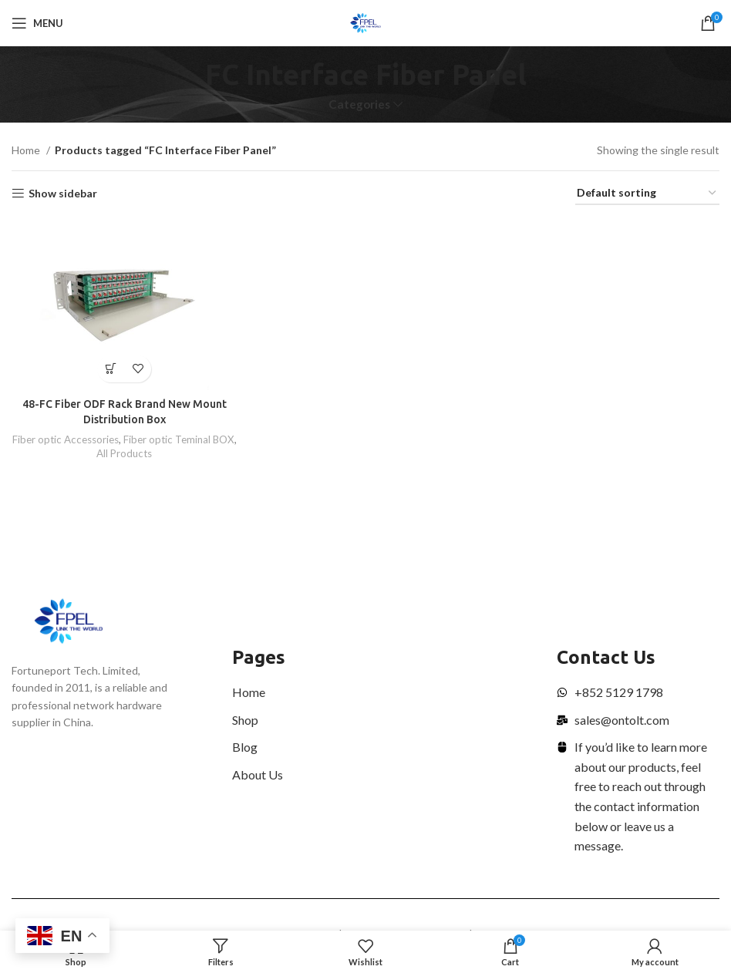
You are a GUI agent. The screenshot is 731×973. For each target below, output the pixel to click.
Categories (359, 104)
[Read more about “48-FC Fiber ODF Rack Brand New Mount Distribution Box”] (110, 368)
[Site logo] (366, 22)
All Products (124, 453)
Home (27, 150)
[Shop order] (647, 194)
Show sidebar (63, 193)
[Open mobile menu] (37, 23)
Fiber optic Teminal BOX (178, 439)
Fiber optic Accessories (65, 439)
